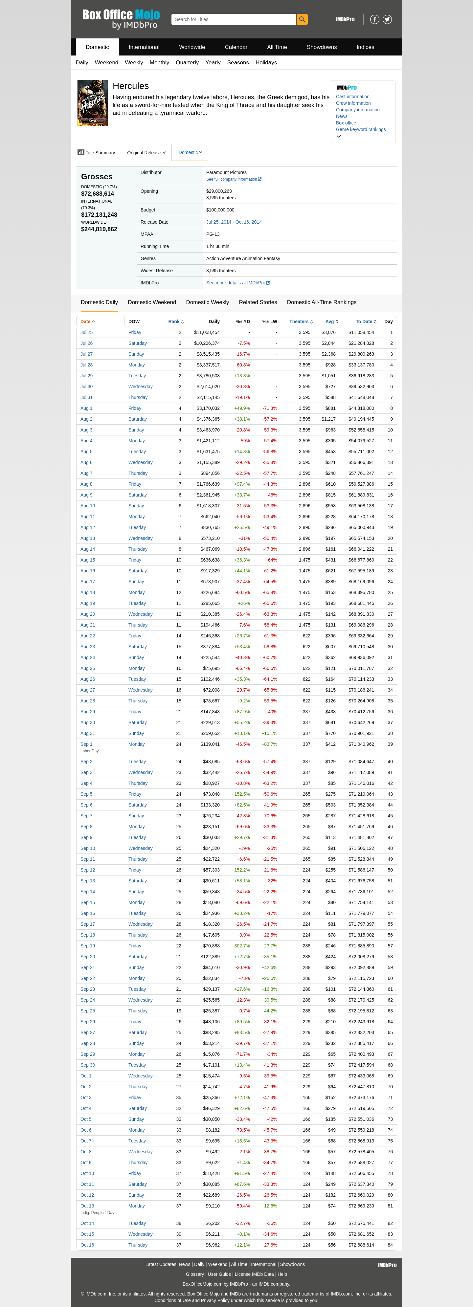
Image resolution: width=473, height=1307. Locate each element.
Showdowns (322, 47)
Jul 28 (86, 364)
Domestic (97, 47)
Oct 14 (87, 1223)
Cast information (353, 96)
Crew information (353, 103)
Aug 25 (87, 668)
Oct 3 (85, 1097)
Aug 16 (87, 570)
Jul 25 (86, 332)
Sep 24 (87, 1000)
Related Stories (258, 302)
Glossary (195, 1274)
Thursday (137, 397)
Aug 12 (87, 527)
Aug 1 (86, 408)
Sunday (136, 354)
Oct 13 (87, 1205)
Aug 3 (86, 429)
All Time (277, 47)
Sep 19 (87, 945)
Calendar (236, 47)
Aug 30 (87, 722)
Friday (134, 332)
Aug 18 (87, 592)
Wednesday (140, 386)
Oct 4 (85, 1108)
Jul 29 (86, 375)
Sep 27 (87, 1032)
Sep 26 (87, 1021)
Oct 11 (87, 1184)
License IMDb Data (254, 1274)
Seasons (238, 62)
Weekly (134, 62)
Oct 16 (87, 1245)
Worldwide (192, 47)
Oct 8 (85, 1151)
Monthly (159, 62)
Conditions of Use (172, 1300)
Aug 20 (87, 614)
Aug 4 (86, 440)
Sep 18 (87, 935)
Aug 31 (87, 733)
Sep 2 (86, 761)
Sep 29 (87, 1054)
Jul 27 (86, 354)
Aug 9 (86, 495)
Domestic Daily (99, 302)
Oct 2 (85, 1086)
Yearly (213, 62)
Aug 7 (86, 473)
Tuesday (137, 375)
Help (282, 1274)
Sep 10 (87, 848)
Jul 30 (86, 386)
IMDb (264, 1284)
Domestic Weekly (207, 302)
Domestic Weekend (152, 302)
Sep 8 (86, 826)
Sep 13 (87, 880)
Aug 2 (86, 419)
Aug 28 (87, 700)
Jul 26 (86, 343)
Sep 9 (86, 837)
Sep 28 (87, 1043)
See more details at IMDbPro (238, 282)
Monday (136, 364)
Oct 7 (85, 1140)
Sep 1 (86, 744)
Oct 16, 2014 (249, 222)
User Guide (219, 1274)
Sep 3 (86, 772)
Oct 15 (87, 1234)
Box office (346, 122)
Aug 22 (87, 635)
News (342, 116)
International (144, 47)
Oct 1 (85, 1075)
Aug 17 (87, 581)
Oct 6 (85, 1130)
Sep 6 (86, 805)
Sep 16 (87, 913)
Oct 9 (85, 1162)
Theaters (298, 321)
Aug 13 (87, 538)
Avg (330, 321)
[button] (362, 132)
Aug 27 (87, 690)
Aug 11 (87, 516)
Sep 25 (87, 1010)
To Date (364, 321)
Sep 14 (87, 891)
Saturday (137, 343)
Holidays (266, 62)
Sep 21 (87, 967)
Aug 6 (86, 462)
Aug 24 (87, 657)
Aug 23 (87, 646)
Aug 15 (87, 560)
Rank (173, 321)
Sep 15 (87, 902)
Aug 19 (87, 603)
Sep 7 (86, 815)
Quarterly (187, 62)
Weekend (107, 62)
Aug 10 (87, 505)
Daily (82, 62)
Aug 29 (87, 711)
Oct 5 (85, 1119)
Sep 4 (86, 783)
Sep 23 (87, 989)
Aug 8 (86, 484)
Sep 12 (87, 870)
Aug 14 (87, 549)
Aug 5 (86, 451)
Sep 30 (87, 1065)
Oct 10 (87, 1173)
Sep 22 (87, 978)
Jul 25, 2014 (218, 222)
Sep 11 (87, 859)
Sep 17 (87, 924)
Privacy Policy (215, 1300)
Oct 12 (87, 1195)
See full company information (234, 179)
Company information (358, 109)
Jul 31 (86, 397)
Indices (365, 47)
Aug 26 (87, 679)
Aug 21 (87, 625)
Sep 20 (87, 956)
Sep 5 (86, 794)
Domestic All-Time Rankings (322, 302)
